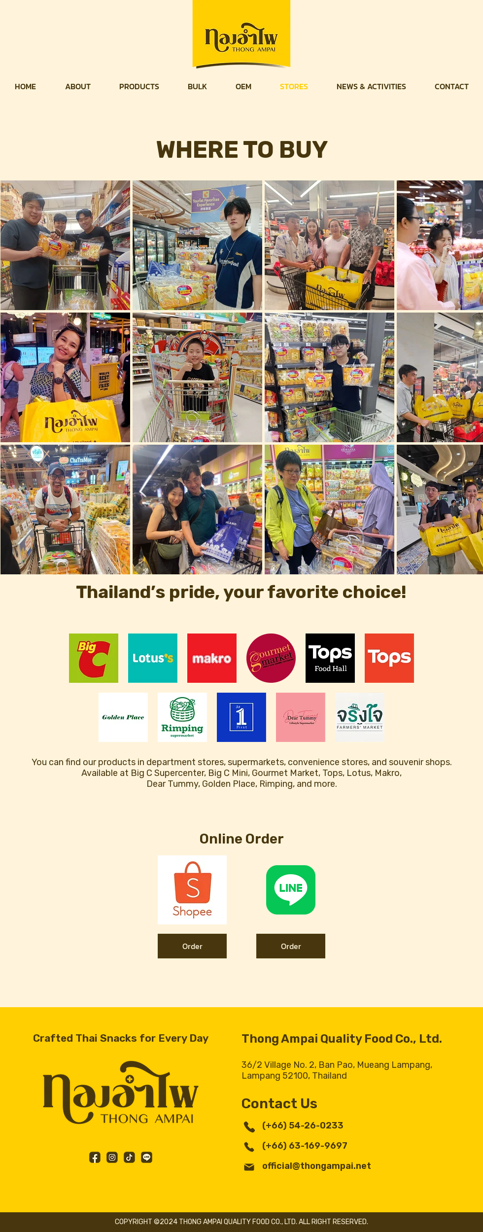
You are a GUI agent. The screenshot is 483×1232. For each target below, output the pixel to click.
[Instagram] (112, 1157)
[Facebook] (95, 1157)
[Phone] (249, 1126)
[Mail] (249, 1167)
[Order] (192, 946)
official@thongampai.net (316, 1166)
